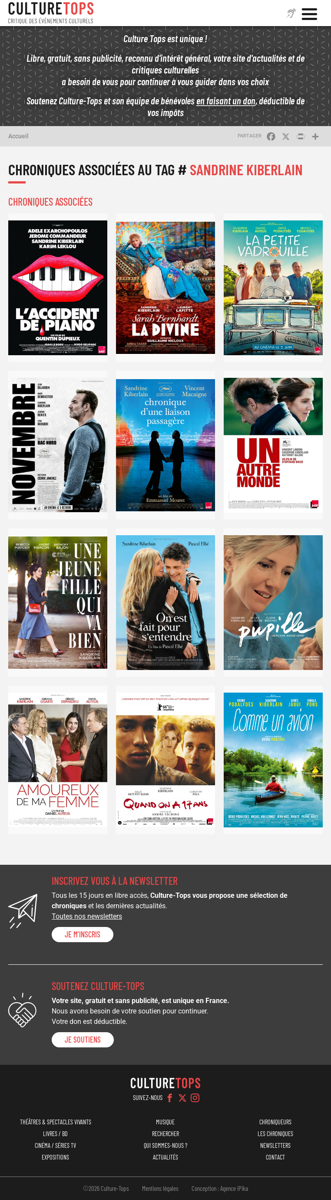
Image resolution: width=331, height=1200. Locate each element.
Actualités (165, 1157)
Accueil (18, 136)
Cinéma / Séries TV (55, 1145)
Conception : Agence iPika (220, 1188)
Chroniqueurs (275, 1122)
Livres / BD (55, 1133)
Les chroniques (275, 1133)
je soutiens (83, 1039)
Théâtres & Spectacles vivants (55, 1122)
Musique (165, 1122)
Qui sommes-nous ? (165, 1145)
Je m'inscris (82, 934)
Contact (275, 1157)
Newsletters (275, 1145)
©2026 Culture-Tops (106, 1188)
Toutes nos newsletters (87, 916)
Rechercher (165, 1133)
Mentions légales (160, 1188)
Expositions (55, 1157)
